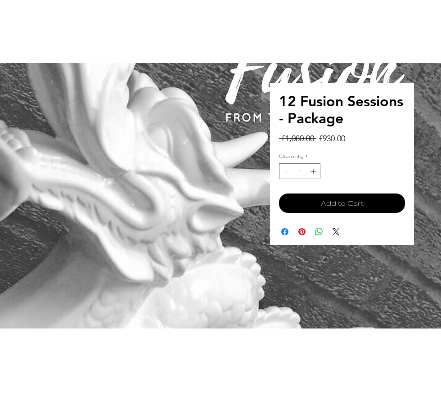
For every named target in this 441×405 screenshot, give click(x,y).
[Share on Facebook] (284, 231)
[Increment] (314, 171)
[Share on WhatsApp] (319, 231)
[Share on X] (336, 231)
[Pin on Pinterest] (302, 231)
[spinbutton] (300, 171)
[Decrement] (285, 171)
